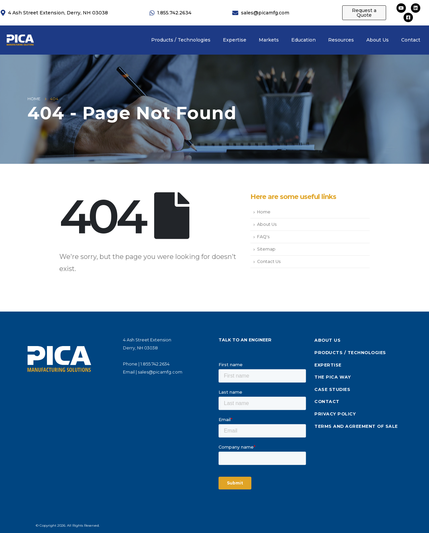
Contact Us (269, 261)
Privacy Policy (335, 413)
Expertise (328, 365)
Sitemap (266, 249)
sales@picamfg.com (160, 372)
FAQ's (263, 236)
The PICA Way (332, 377)
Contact (327, 401)
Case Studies (332, 389)
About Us (267, 224)
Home (263, 211)
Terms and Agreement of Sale (356, 426)
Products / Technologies (350, 352)
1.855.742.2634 (155, 364)
